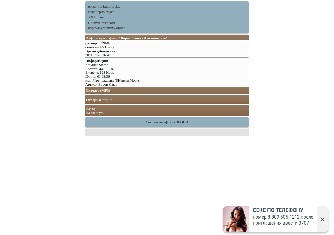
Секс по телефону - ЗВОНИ (167, 122)
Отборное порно (99, 100)
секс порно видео (101, 12)
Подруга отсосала (101, 22)
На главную (95, 113)
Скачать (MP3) (98, 90)
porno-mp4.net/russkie (104, 6)
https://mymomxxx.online (106, 28)
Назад (90, 109)
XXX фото (96, 17)
